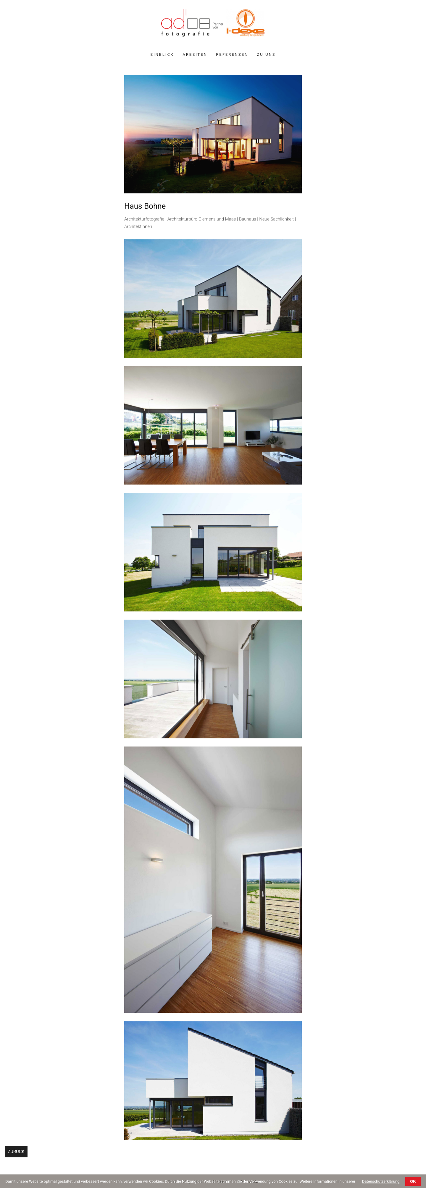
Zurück (16, 1152)
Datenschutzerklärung (381, 1182)
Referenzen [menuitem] (232, 55)
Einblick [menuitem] (162, 55)
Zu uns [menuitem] (266, 55)
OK (413, 1182)
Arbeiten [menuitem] (195, 55)
